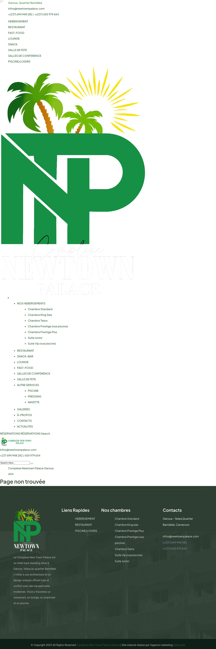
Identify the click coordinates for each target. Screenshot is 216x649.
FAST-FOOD (16, 33)
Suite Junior (35, 338)
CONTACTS (24, 420)
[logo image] (16, 441)
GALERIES (23, 409)
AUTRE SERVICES (28, 385)
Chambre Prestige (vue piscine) (48, 326)
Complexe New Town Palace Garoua (98, 645)
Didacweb (179, 645)
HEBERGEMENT (18, 21)
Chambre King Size (40, 315)
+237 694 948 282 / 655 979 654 (20, 455)
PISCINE (33, 390)
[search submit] (31, 463)
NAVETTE (33, 402)
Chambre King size (126, 524)
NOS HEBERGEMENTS (31, 303)
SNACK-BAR (25, 356)
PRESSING (34, 396)
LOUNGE (14, 38)
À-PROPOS (24, 415)
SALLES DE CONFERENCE (24, 55)
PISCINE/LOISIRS (19, 61)
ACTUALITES (25, 426)
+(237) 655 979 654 (47, 14)
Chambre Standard (40, 309)
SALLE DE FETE (17, 50)
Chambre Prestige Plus (42, 332)
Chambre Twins (38, 320)
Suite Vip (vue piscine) (42, 343)
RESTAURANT (16, 27)
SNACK (12, 44)
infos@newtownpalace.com (26, 8)
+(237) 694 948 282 (20, 14)
